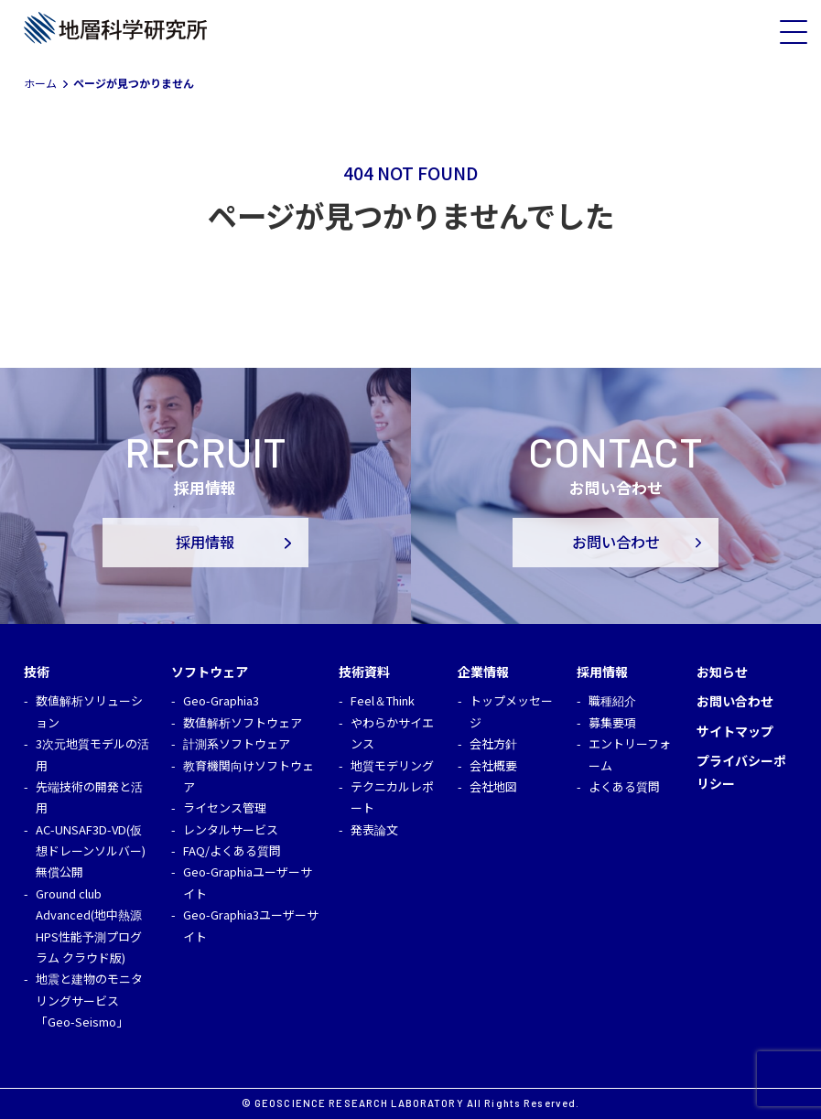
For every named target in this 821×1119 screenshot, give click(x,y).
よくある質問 (624, 786)
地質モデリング (392, 765)
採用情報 (205, 542)
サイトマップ (735, 731)
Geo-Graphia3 (221, 700)
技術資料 (364, 671)
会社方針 (493, 743)
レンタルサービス (230, 829)
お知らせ (722, 671)
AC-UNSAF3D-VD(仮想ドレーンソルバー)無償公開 (91, 851)
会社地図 (493, 786)
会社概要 (493, 765)
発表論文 (374, 829)
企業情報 (483, 671)
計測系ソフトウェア (236, 743)
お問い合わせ (616, 542)
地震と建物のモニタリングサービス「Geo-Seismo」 (89, 1000)
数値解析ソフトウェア (242, 722)
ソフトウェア (209, 671)
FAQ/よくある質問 (232, 850)
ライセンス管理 (224, 807)
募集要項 (612, 722)
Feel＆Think (383, 700)
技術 (36, 671)
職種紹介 (612, 700)
